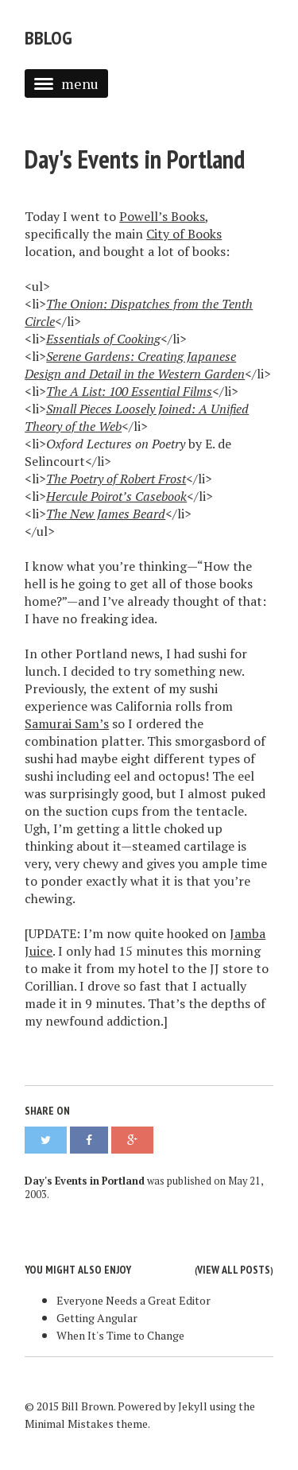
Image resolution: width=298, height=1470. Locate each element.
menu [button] (66, 83)
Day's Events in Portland (135, 159)
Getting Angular (96, 1317)
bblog (48, 37)
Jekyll (192, 1406)
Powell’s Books (162, 216)
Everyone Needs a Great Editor (133, 1300)
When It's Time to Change (120, 1335)
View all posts (233, 1269)
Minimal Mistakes (69, 1423)
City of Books (184, 233)
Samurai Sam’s (67, 723)
